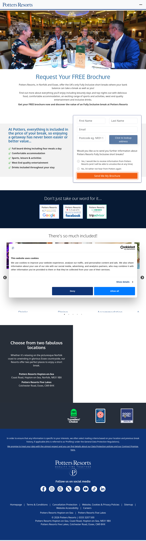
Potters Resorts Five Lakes (92, 513)
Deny (72, 291)
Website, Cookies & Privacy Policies (100, 505)
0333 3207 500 (86, 518)
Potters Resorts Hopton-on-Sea (56, 513)
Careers (87, 508)
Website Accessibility (67, 508)
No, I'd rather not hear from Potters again (99, 169)
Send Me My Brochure (107, 176)
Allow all (114, 291)
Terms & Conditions (37, 505)
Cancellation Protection (64, 505)
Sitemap (128, 505)
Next (141, 277)
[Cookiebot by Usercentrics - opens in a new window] (122, 248)
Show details (123, 282)
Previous (4, 277)
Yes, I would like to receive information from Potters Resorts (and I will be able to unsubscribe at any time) (105, 163)
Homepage (16, 505)
